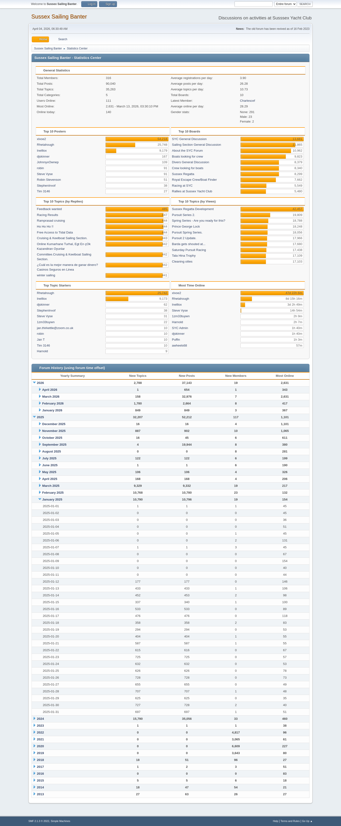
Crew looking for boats (187, 168)
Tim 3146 (43, 191)
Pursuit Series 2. (183, 215)
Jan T (41, 339)
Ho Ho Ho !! (45, 226)
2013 (40, 794)
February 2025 (52, 492)
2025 (40, 417)
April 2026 (49, 389)
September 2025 (54, 444)
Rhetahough (45, 144)
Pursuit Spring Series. (187, 232)
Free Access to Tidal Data (55, 232)
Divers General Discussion (190, 162)
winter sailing (46, 275)
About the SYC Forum (187, 150)
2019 (40, 753)
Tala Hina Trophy (184, 255)
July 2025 (49, 458)
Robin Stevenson (49, 179)
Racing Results (47, 215)
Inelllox (42, 150)
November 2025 (54, 431)
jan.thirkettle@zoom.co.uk (55, 328)
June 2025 (49, 465)
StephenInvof (46, 185)
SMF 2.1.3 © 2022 (38, 821)
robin (40, 168)
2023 (40, 725)
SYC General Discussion (189, 139)
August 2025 (51, 451)
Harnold (42, 351)
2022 (40, 732)
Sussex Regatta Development (193, 209)
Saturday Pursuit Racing (189, 250)
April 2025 (49, 479)
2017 (40, 767)
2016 (40, 773)
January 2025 (52, 499)
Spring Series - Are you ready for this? (198, 220)
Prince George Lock (186, 226)
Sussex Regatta (183, 174)
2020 (40, 746)
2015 (40, 780)
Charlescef (247, 100)
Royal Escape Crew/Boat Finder (194, 179)
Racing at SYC (182, 185)
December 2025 (53, 424)
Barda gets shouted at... (189, 244)
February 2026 (52, 403)
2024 (40, 719)
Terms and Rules (290, 821)
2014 (40, 787)
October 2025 (52, 437)
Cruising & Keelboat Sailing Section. (62, 238)
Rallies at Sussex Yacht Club (192, 191)
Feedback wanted (49, 209)
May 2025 (49, 472)
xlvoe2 (41, 139)
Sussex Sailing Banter (59, 16)
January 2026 (52, 410)
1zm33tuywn (46, 322)
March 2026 (50, 396)
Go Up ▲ (307, 821)
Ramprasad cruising (51, 220)
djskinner (43, 156)
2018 (40, 760)
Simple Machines (60, 821)
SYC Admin (180, 328)
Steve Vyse (45, 174)
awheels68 (179, 345)
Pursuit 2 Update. (184, 238)
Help (275, 821)
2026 (40, 383)
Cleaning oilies (182, 261)
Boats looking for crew (187, 156)
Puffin (176, 339)
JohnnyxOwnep (48, 162)
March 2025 (50, 486)
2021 (40, 739)
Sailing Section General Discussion (196, 144)
